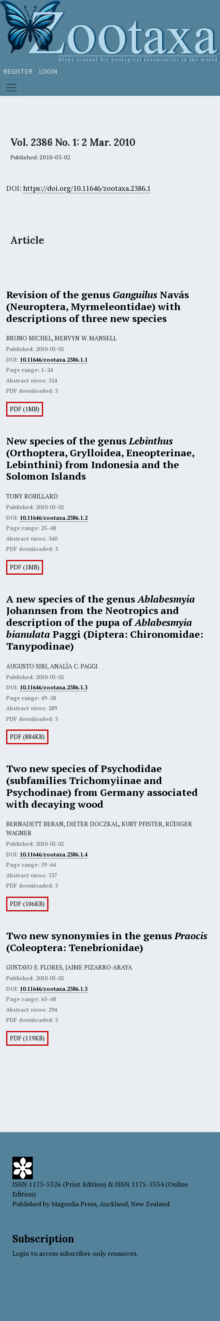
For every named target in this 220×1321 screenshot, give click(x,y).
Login (48, 71)
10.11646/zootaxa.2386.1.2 (53, 517)
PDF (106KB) (27, 904)
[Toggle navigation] (11, 87)
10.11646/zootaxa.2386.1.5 (53, 988)
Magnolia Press (73, 1203)
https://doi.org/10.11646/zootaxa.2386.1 (87, 188)
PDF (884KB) (27, 737)
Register (17, 71)
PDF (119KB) (27, 1038)
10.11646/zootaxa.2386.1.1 (53, 359)
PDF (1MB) (24, 409)
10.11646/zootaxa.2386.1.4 (53, 854)
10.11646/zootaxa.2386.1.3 (53, 687)
